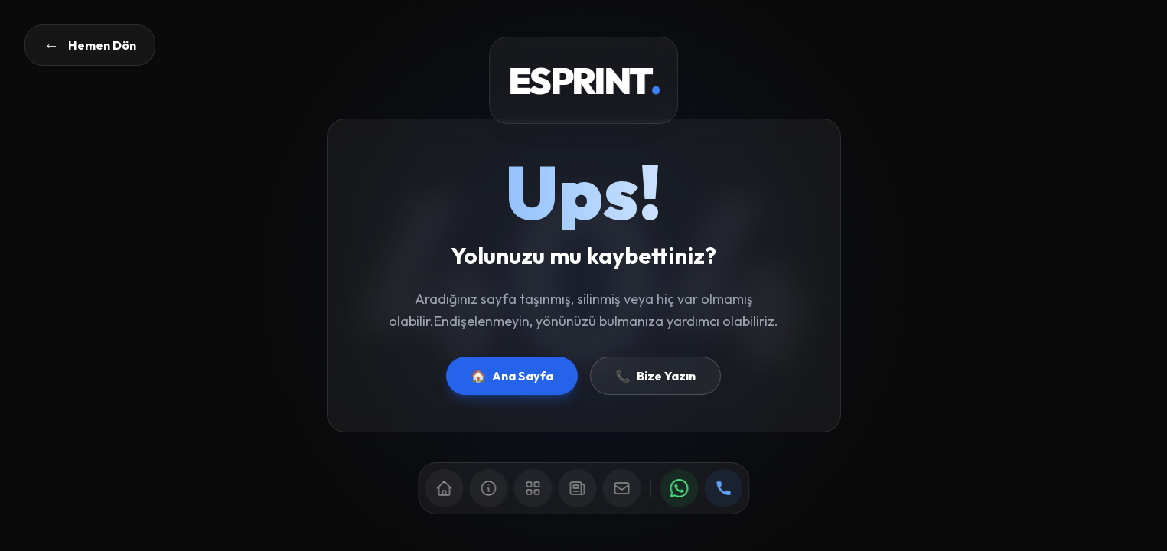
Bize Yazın (655, 376)
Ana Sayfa (512, 376)
